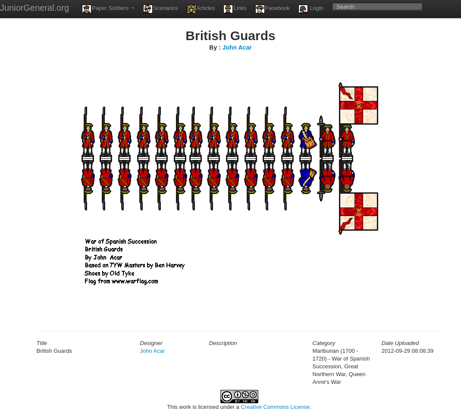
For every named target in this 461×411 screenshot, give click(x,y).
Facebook (272, 9)
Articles (201, 9)
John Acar (237, 47)
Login (310, 9)
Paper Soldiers (108, 9)
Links (234, 9)
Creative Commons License (275, 407)
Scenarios (160, 9)
